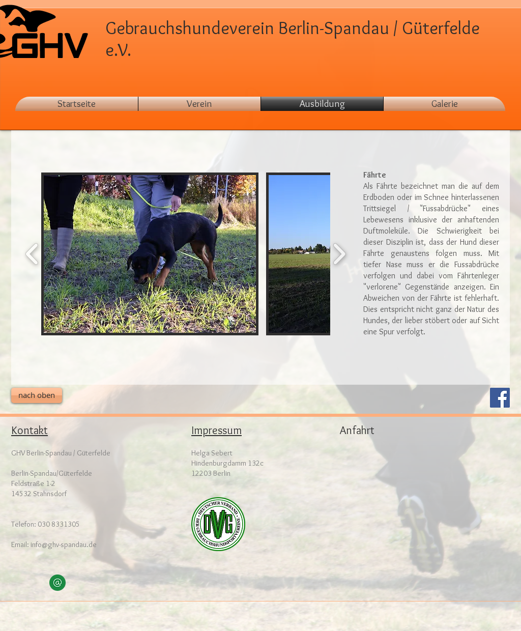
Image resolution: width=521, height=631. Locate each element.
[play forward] (339, 254)
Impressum (216, 430)
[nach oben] (36, 395)
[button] (444, 104)
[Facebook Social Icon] (500, 398)
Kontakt (29, 430)
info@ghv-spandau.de (64, 544)
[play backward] (32, 254)
